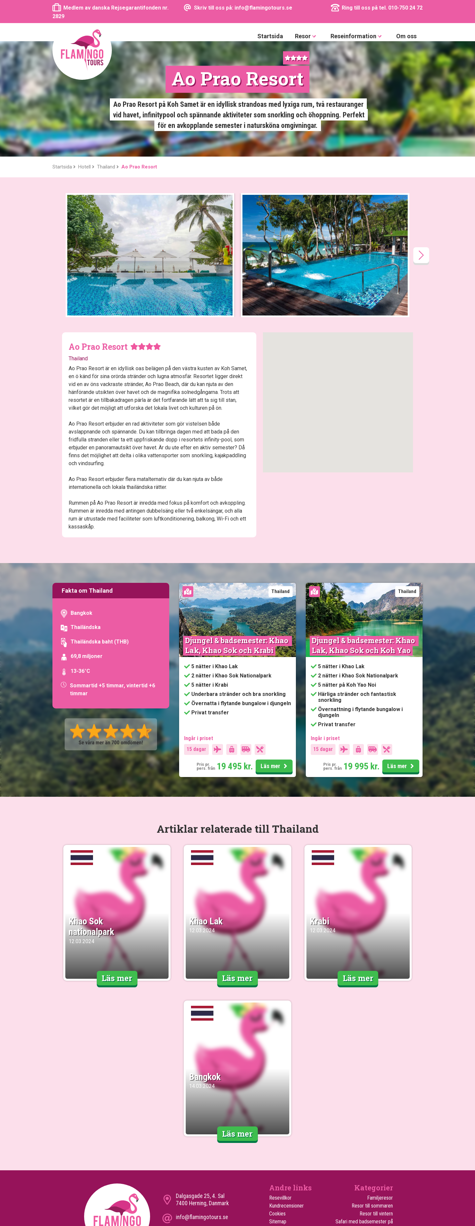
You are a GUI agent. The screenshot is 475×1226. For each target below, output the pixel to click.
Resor (307, 36)
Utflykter (278, 1130)
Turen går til (281, 1122)
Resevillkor (280, 1082)
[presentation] (421, 140)
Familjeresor (380, 1082)
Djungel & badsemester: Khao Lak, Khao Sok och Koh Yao (364, 530)
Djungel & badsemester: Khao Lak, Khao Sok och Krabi (237, 530)
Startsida (270, 36)
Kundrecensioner (286, 1090)
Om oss (406, 36)
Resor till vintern (376, 1098)
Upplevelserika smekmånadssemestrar (369, 1150)
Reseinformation (357, 36)
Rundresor (382, 1161)
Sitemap (277, 1106)
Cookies (277, 1098)
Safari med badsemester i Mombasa (366, 1134)
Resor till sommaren (372, 1090)
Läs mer (275, 651)
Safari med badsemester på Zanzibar (364, 1110)
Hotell (275, 1138)
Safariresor (381, 1122)
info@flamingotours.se (202, 1101)
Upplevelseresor (376, 1169)
